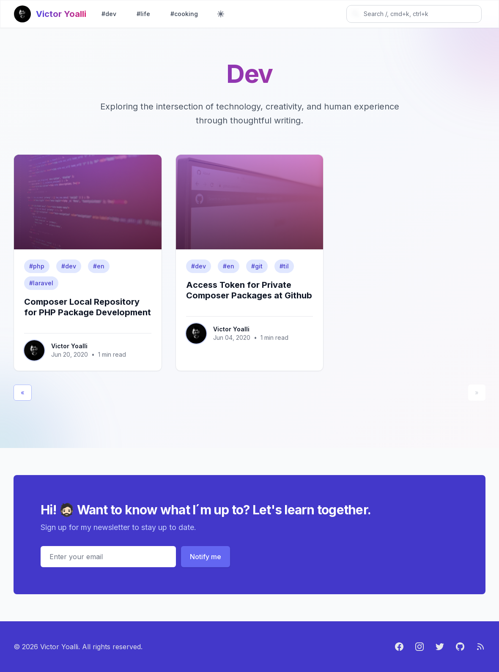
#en (98, 266)
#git (257, 266)
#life (143, 13)
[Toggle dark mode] (220, 14)
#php (36, 266)
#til (284, 266)
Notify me (205, 556)
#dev (108, 13)
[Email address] (108, 556)
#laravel (41, 283)
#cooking (184, 13)
